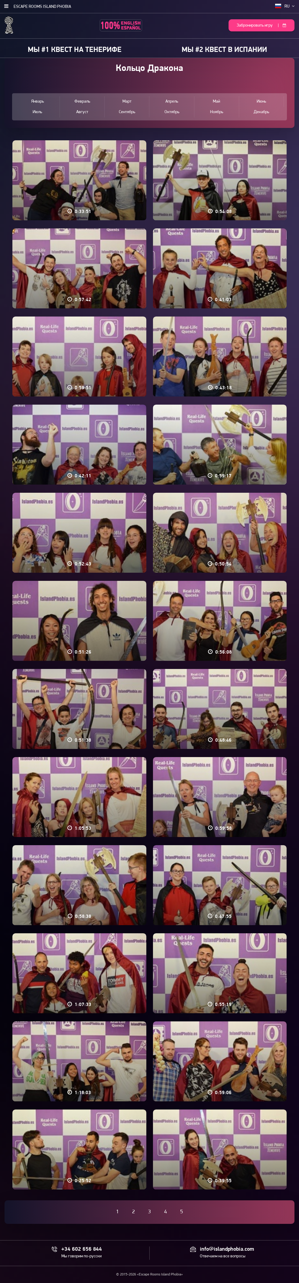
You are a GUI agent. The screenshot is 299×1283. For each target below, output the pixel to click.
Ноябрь (216, 112)
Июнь (261, 101)
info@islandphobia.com (227, 1249)
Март (127, 101)
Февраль (82, 101)
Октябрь (171, 112)
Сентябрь (127, 112)
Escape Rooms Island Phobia (42, 7)
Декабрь (261, 112)
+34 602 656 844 (81, 1249)
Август (82, 112)
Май (216, 101)
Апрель (171, 101)
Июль (37, 112)
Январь (37, 101)
